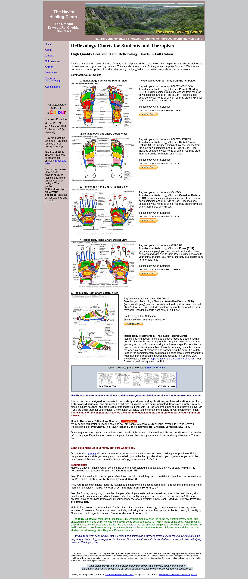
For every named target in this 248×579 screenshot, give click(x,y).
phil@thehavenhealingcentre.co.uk (174, 574)
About (48, 49)
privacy (194, 574)
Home (48, 44)
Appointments (52, 86)
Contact (49, 55)
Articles (49, 67)
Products (50, 78)
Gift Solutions (52, 61)
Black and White (156, 367)
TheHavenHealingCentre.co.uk (119, 574)
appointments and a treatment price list (172, 358)
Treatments (51, 72)
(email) (92, 453)
